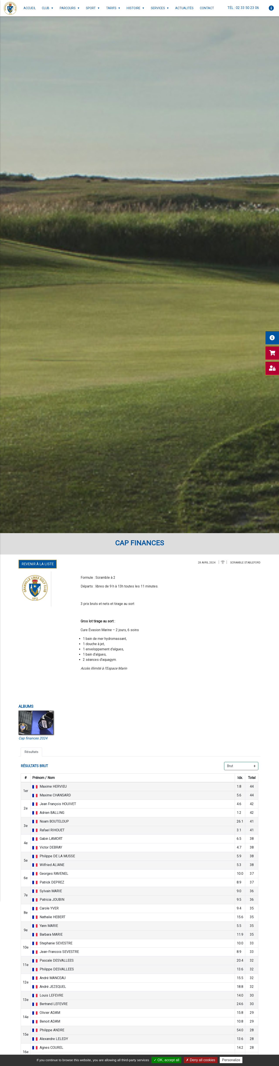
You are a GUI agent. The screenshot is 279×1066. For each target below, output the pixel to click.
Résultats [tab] (31, 752)
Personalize (231, 1060)
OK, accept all (166, 1060)
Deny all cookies (200, 1060)
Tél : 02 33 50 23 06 (243, 8)
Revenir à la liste (38, 564)
